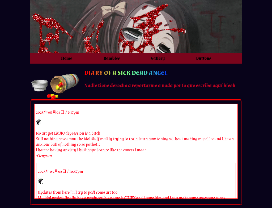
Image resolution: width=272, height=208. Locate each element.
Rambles (111, 58)
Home (66, 58)
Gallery (158, 58)
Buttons (203, 58)
